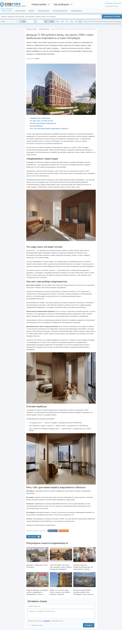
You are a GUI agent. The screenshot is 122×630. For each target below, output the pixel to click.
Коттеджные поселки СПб (113, 3)
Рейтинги (31, 11)
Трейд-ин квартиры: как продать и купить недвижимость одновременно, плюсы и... (37, 583)
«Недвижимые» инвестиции (40, 118)
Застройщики (61, 4)
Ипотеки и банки (20, 11)
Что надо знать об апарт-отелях (41, 121)
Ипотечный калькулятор (60, 11)
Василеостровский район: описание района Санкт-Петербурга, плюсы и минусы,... (84, 583)
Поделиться (53, 530)
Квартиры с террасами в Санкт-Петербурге (37, 557)
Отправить (88, 625)
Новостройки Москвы (112, 6)
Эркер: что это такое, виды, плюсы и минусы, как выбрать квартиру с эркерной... (61, 583)
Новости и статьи (7, 11)
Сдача (52, 21)
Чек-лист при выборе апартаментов (43, 123)
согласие (46, 621)
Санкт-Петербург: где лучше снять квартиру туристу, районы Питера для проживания (61, 558)
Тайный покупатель (43, 11)
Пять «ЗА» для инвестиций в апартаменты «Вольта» (49, 128)
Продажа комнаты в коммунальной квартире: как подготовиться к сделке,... (84, 558)
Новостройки (39, 4)
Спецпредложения (76, 11)
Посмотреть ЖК (112, 16)
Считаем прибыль (36, 126)
